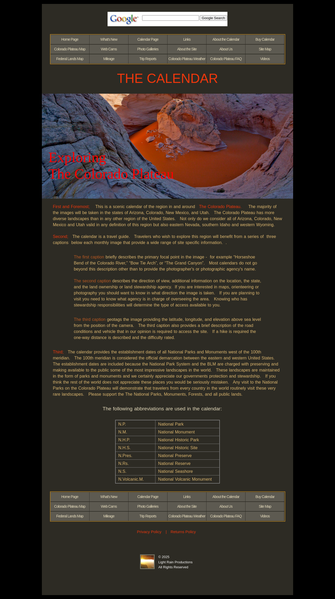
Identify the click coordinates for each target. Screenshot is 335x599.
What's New (108, 39)
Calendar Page (147, 39)
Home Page (69, 39)
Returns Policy (183, 531)
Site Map (265, 49)
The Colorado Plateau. (220, 206)
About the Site (187, 49)
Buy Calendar (265, 39)
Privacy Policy (149, 531)
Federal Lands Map (69, 59)
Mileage (108, 59)
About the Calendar (226, 39)
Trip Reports (148, 59)
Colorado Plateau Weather (187, 59)
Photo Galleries (147, 49)
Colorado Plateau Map (69, 49)
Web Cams (109, 49)
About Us (225, 49)
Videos (265, 59)
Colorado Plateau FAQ (226, 59)
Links (187, 39)
